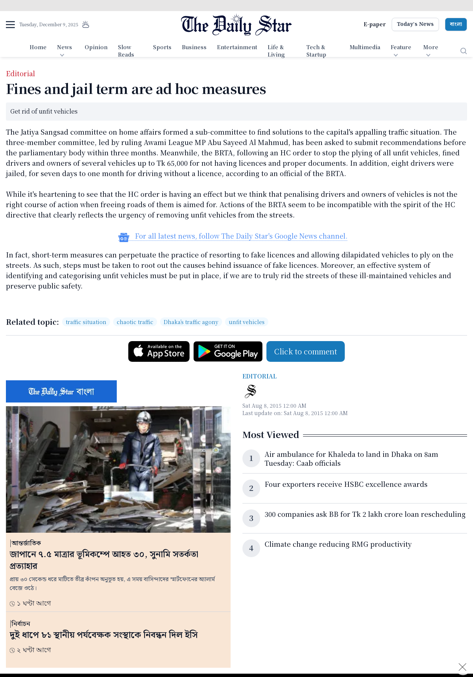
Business (194, 47)
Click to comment (305, 351)
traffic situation (86, 322)
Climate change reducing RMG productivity (338, 544)
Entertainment (237, 47)
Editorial (259, 376)
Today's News (415, 24)
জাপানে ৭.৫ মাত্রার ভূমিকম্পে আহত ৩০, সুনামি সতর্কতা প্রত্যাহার (104, 560)
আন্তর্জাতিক (26, 543)
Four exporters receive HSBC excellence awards (346, 484)
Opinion (96, 47)
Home (38, 47)
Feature (401, 47)
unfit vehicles (247, 322)
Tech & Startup (316, 50)
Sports (162, 47)
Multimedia (365, 47)
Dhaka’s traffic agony (191, 322)
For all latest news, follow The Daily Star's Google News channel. (232, 236)
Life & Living (276, 50)
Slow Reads (126, 50)
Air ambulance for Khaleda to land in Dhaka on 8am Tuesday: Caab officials (351, 458)
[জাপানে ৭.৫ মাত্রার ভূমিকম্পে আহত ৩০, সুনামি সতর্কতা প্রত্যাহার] (118, 469)
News (64, 47)
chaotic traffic (135, 322)
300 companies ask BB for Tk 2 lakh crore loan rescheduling (365, 514)
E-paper (375, 24)
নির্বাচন (20, 624)
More (430, 47)
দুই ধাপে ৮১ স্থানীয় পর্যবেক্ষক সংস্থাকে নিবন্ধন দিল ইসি (104, 635)
